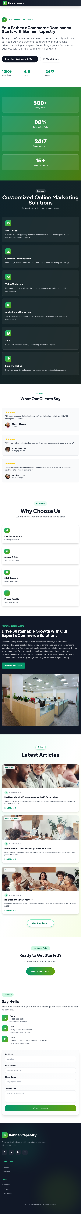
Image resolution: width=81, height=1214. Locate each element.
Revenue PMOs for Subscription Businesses (27, 848)
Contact (6, 1171)
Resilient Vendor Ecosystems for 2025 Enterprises (31, 797)
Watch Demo (51, 59)
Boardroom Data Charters (18, 899)
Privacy (6, 1185)
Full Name (9, 1054)
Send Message (40, 1108)
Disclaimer (7, 1193)
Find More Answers (13, 665)
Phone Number (11, 1077)
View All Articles (40, 923)
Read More (10, 808)
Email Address (10, 1065)
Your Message (10, 1088)
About (5, 1167)
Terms (5, 1189)
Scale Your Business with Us (20, 59)
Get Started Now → (40, 971)
